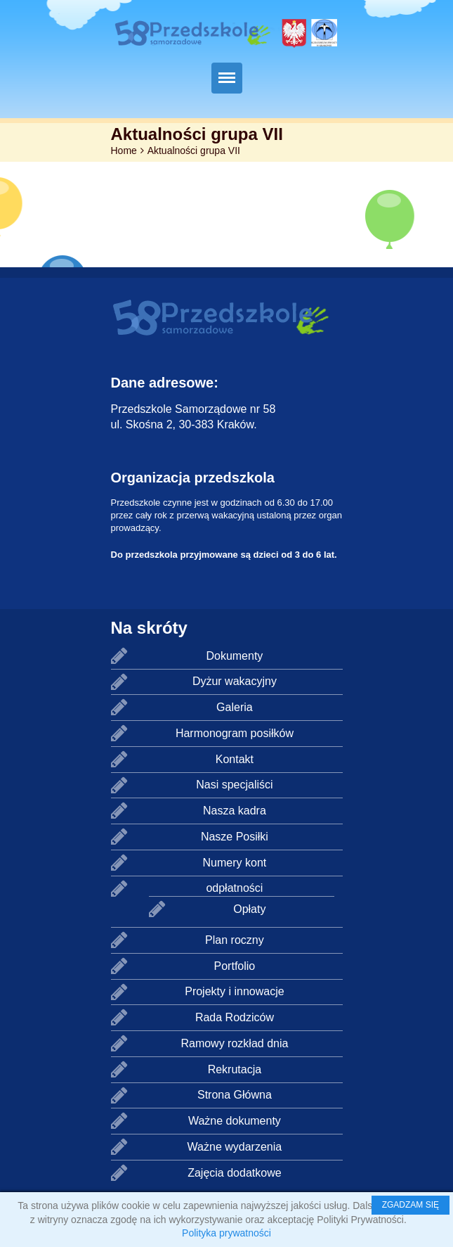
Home (124, 150)
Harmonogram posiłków (235, 733)
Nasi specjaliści (234, 785)
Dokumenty (234, 656)
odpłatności (234, 888)
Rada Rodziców (234, 1017)
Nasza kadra (234, 811)
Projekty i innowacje (234, 991)
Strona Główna (234, 1095)
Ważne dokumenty (234, 1121)
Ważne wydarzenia (235, 1147)
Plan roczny (234, 940)
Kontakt (235, 759)
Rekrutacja (234, 1069)
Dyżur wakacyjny (234, 681)
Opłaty (249, 909)
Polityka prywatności (226, 1233)
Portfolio (235, 966)
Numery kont (235, 863)
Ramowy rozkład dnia (234, 1043)
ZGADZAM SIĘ (410, 1205)
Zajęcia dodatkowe (234, 1173)
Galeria (234, 707)
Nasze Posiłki (234, 837)
